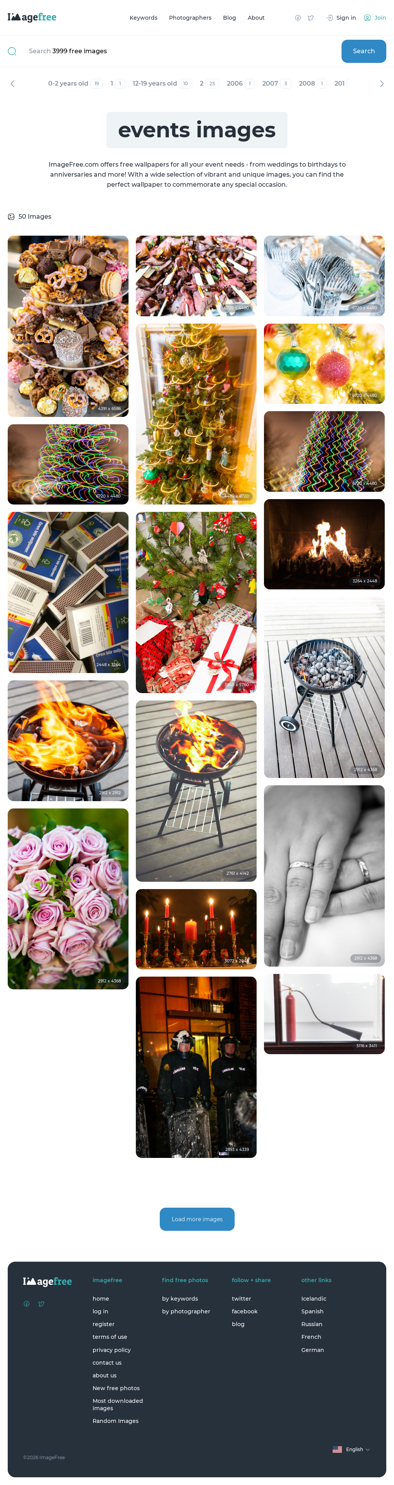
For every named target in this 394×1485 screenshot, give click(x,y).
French (311, 1336)
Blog (229, 17)
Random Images (116, 1421)
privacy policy (112, 1350)
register (104, 1324)
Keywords (143, 17)
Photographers (190, 17)
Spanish (312, 1311)
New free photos (116, 1388)
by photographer (186, 1311)
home (101, 1298)
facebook (245, 1311)
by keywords (180, 1298)
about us (105, 1375)
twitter (241, 1298)
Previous (12, 83)
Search (364, 51)
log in (100, 1311)
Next (381, 83)
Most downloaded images (118, 1404)
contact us (107, 1362)
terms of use (110, 1336)
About (256, 17)
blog (238, 1324)
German (312, 1350)
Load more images (197, 1219)
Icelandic (313, 1298)
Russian (312, 1324)
